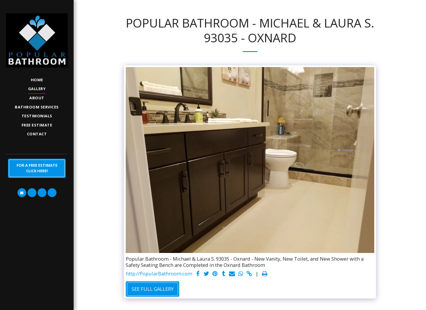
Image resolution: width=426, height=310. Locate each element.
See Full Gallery (153, 288)
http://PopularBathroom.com (159, 274)
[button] (21, 192)
